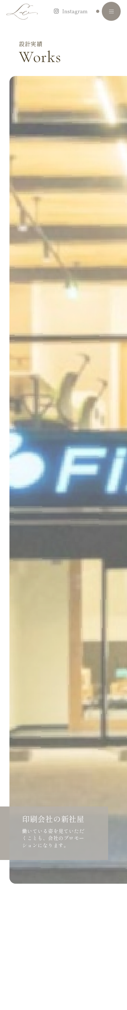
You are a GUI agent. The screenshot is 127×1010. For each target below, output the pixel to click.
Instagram (75, 6)
